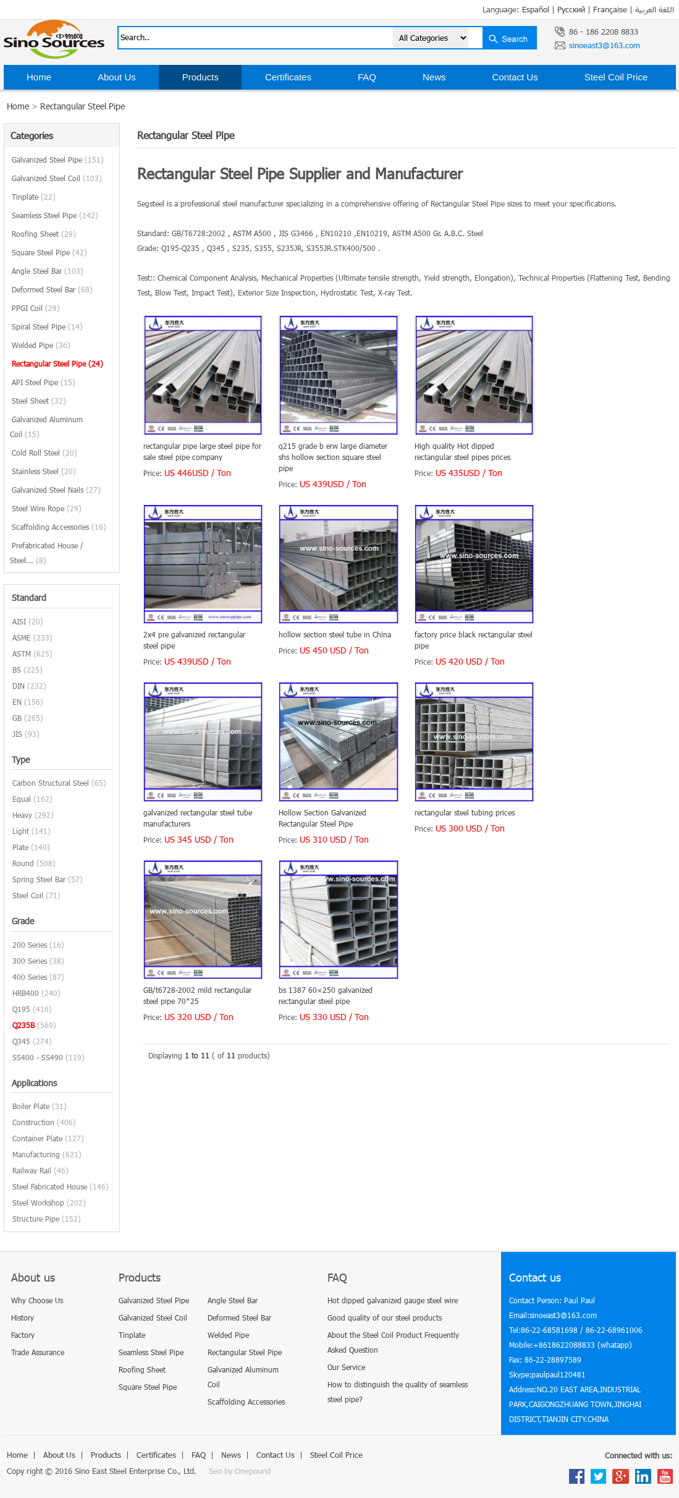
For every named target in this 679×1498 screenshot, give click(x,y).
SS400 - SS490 (37, 1057)
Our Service (346, 1367)
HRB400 (25, 993)
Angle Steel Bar (47, 270)
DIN (18, 685)
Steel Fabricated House (49, 1186)
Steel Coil (27, 895)
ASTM (21, 653)
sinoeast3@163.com (604, 45)
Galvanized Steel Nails (56, 489)
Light (20, 831)
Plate (20, 847)
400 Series (29, 976)
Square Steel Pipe (49, 252)
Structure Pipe (35, 1218)
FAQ (367, 77)
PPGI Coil (36, 308)
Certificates (288, 77)
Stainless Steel (44, 471)
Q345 (21, 1041)
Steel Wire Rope (47, 508)
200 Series (29, 944)
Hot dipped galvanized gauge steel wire (392, 1300)
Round (23, 863)
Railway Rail (31, 1170)
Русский (571, 9)
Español (535, 9)
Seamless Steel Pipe (55, 215)
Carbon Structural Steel (50, 782)
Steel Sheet (39, 400)
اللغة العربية (654, 9)
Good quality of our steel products (384, 1317)
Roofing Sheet (44, 233)
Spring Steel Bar (38, 879)
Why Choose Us (37, 1300)
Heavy (22, 815)
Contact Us (515, 77)
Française (610, 9)
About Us (117, 77)
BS (16, 669)
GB (17, 717)
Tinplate (34, 196)
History (22, 1317)
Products (200, 77)
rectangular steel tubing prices (465, 812)
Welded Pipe (41, 345)
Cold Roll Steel (44, 452)
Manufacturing (36, 1154)
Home (39, 77)
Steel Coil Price (616, 77)
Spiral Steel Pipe (47, 326)
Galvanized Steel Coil (57, 178)
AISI (19, 621)
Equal (21, 798)
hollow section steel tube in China (335, 634)
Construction (33, 1122)
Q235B (23, 1025)
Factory (23, 1334)
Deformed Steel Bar (52, 289)
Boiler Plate (30, 1106)
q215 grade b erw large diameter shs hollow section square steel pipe (333, 456)
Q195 (21, 1009)
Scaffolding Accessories (59, 526)
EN (17, 701)
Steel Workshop (38, 1202)
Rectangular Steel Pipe (82, 106)
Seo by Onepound (240, 1471)
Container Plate (37, 1138)
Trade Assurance (37, 1352)
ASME (21, 637)
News (434, 77)
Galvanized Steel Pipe (58, 159)
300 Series (29, 960)
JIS (17, 734)
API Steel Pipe (43, 382)
